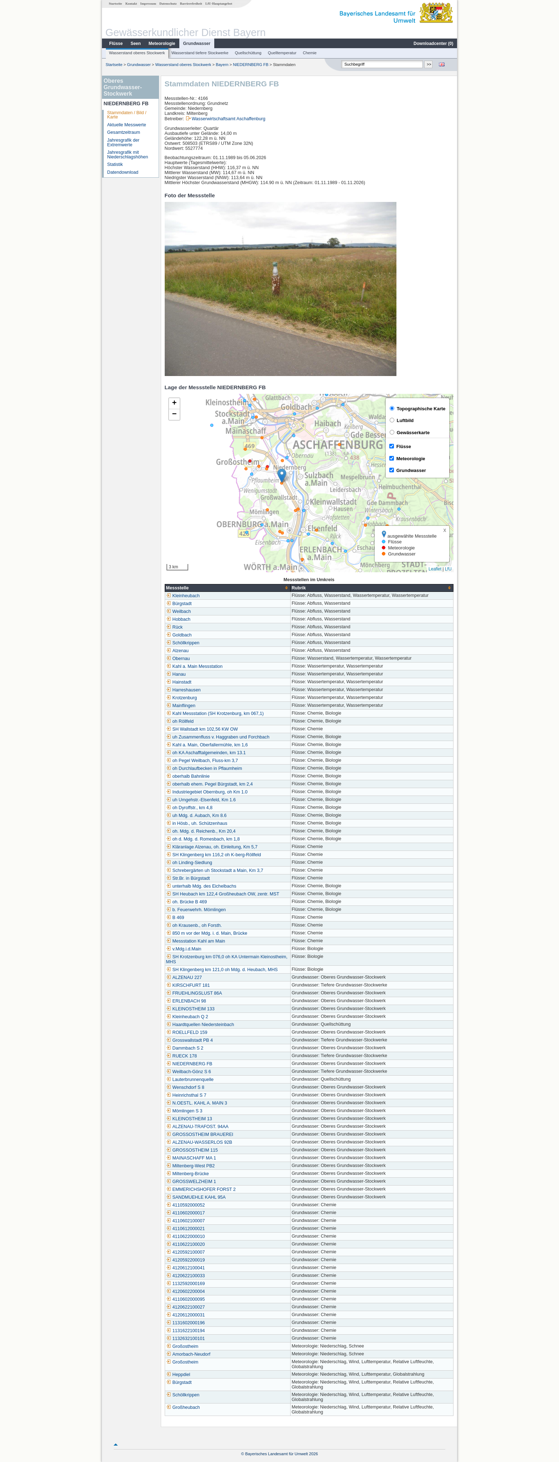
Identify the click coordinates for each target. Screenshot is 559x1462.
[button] (281, 475)
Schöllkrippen (183, 642)
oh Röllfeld (180, 721)
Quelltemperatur (282, 53)
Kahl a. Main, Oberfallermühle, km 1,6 (207, 744)
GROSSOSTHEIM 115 (192, 1150)
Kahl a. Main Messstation (194, 666)
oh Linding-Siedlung (189, 862)
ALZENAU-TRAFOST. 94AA (197, 1126)
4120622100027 (185, 1307)
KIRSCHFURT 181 (188, 985)
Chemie (310, 53)
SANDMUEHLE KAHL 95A (196, 1197)
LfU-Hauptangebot (218, 3)
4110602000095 (185, 1299)
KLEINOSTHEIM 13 (189, 1118)
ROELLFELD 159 (186, 1032)
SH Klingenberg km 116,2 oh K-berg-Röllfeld (213, 854)
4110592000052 (185, 1205)
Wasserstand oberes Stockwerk (137, 53)
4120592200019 (185, 1260)
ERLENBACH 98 (186, 1001)
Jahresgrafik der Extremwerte (123, 142)
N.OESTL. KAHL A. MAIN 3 (196, 1103)
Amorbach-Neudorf (188, 1354)
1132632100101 (185, 1338)
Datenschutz (168, 3)
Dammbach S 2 (185, 1048)
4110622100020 (185, 1244)
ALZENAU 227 (184, 977)
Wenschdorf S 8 (185, 1087)
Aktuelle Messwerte (126, 124)
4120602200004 (185, 1291)
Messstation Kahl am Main (195, 941)
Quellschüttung (248, 53)
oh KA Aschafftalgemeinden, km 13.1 (206, 752)
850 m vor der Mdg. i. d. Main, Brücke (206, 933)
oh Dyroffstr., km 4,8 (189, 807)
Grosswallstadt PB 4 (189, 1040)
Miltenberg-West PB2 (190, 1165)
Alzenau (177, 650)
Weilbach (178, 611)
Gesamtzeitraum (123, 132)
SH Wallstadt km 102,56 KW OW (202, 729)
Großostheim (182, 1346)
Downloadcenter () (433, 43)
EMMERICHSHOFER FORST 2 (201, 1189)
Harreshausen (183, 689)
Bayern (222, 64)
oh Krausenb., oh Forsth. (194, 925)
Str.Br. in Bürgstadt (188, 878)
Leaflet (435, 569)
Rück (174, 627)
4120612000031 (185, 1315)
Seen (135, 43)
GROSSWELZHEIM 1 (191, 1181)
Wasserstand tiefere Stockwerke (200, 53)
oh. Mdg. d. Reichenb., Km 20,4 (201, 831)
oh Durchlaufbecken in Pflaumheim (204, 768)
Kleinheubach (183, 595)
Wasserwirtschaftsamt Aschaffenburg (228, 118)
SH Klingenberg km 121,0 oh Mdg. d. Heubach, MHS (222, 969)
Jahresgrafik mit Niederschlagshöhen (127, 154)
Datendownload (123, 172)
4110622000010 (185, 1236)
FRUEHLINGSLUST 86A (194, 993)
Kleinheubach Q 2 (187, 1016)
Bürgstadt (179, 603)
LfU (448, 569)
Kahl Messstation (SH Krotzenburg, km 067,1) (215, 713)
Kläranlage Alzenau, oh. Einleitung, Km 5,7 (212, 846)
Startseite (115, 3)
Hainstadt (178, 682)
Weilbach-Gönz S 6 (188, 1071)
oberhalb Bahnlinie (188, 776)
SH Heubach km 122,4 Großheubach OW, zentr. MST (223, 894)
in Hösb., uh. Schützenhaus (196, 823)
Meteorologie (162, 43)
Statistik (115, 164)
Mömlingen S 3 (184, 1110)
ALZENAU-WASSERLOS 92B (199, 1142)
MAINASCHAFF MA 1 (191, 1158)
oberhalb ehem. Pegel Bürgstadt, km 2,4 (209, 784)
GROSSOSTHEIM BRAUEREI (200, 1134)
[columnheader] (227, 588)
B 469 (175, 917)
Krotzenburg (181, 697)
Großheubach (183, 1407)
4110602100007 (185, 1220)
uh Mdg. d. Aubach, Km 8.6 (196, 815)
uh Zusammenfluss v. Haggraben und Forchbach (218, 737)
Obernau (178, 658)
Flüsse (116, 43)
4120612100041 (185, 1267)
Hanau (176, 674)
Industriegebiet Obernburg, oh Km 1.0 (207, 792)
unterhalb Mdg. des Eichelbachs (201, 886)
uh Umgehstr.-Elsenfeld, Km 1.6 (201, 799)
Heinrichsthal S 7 (186, 1095)
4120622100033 (185, 1275)
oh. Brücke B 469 (186, 901)
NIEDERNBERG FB (250, 64)
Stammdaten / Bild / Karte (127, 115)
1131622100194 (185, 1330)
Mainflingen (180, 705)
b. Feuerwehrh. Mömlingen (196, 909)
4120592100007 (185, 1252)
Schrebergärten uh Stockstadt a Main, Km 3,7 (214, 870)
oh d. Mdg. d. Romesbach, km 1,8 (203, 839)
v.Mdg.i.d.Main (183, 948)
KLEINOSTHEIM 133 (190, 1008)
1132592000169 (185, 1283)
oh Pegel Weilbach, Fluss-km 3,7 (202, 760)
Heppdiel (178, 1374)
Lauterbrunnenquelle (190, 1079)
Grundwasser (197, 43)
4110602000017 (185, 1212)
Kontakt (131, 3)
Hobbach (178, 619)
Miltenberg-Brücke (187, 1173)
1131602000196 (185, 1322)
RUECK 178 (181, 1056)
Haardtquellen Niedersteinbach (200, 1024)
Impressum (148, 3)
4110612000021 (185, 1228)
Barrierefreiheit (191, 3)
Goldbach (179, 635)
